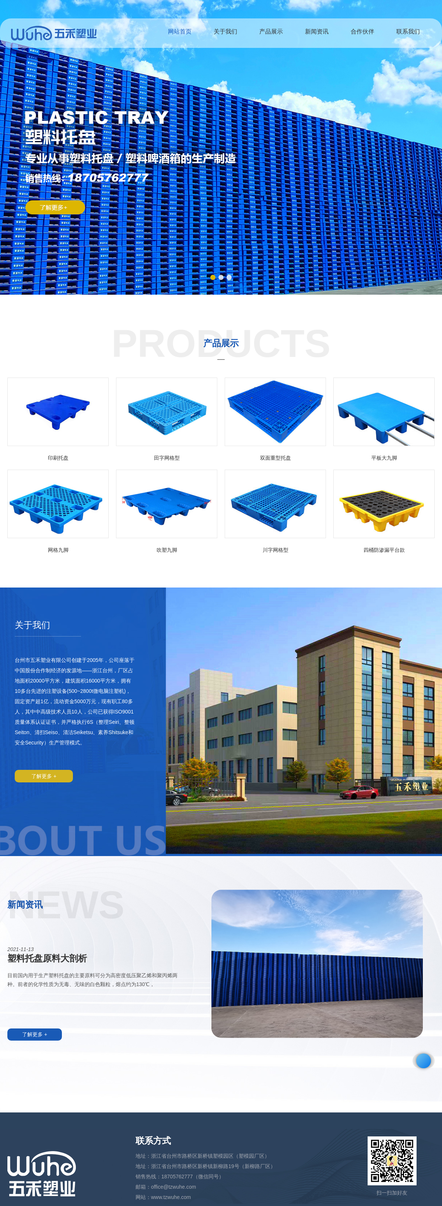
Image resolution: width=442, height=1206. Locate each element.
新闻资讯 (317, 31)
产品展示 (271, 31)
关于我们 (225, 31)
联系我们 (408, 31)
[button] (212, 277)
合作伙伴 (362, 31)
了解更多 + (43, 776)
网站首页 (180, 31)
